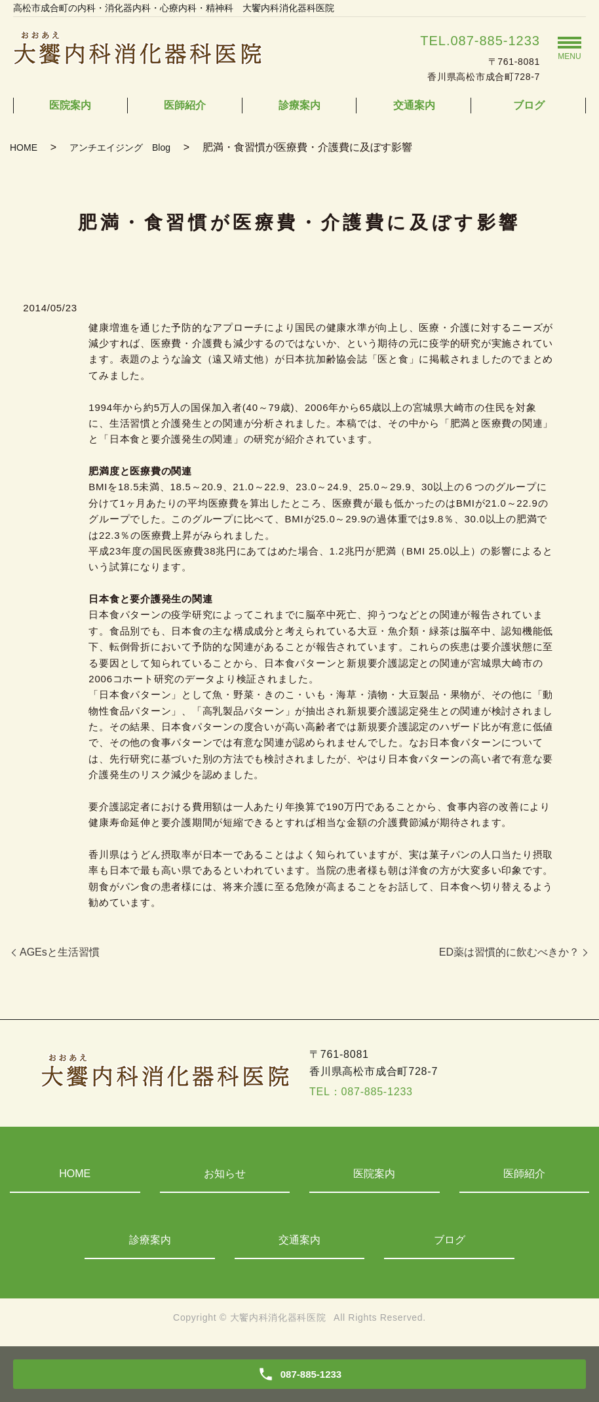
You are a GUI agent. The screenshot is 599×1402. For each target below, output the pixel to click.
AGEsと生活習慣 (60, 952)
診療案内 (299, 105)
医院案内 (70, 105)
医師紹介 (185, 105)
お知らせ (225, 1173)
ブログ (529, 105)
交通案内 (414, 105)
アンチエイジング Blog (119, 147)
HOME (23, 147)
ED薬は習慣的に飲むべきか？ (509, 952)
